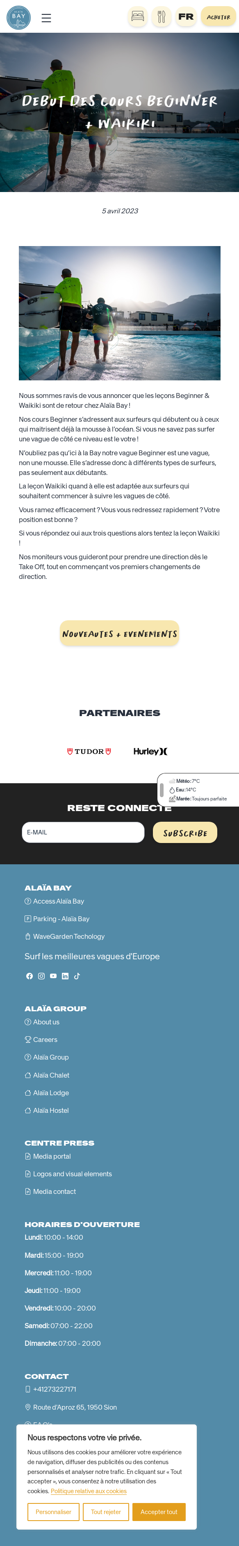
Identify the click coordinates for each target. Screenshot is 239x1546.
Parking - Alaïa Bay (61, 919)
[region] (106, 1477)
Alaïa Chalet (51, 1075)
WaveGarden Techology (69, 936)
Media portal (52, 1156)
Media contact (54, 1191)
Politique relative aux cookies (89, 1491)
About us (46, 1022)
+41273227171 (54, 1389)
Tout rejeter (106, 1512)
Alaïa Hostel (51, 1110)
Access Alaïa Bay (58, 901)
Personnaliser (53, 1512)
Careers (45, 1039)
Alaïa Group (51, 1057)
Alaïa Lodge (51, 1093)
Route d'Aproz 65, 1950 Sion (75, 1407)
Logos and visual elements (72, 1174)
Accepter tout (159, 1512)
